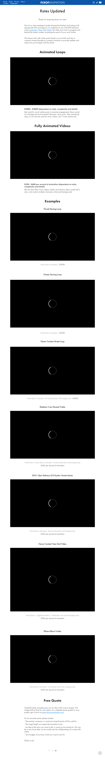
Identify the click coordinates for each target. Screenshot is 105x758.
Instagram (33, 30)
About (23, 2)
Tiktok (40, 30)
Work (11, 2)
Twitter (49, 30)
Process (16, 2)
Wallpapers (14, 3)
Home (5, 2)
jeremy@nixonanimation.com (53, 712)
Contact (5, 3)
